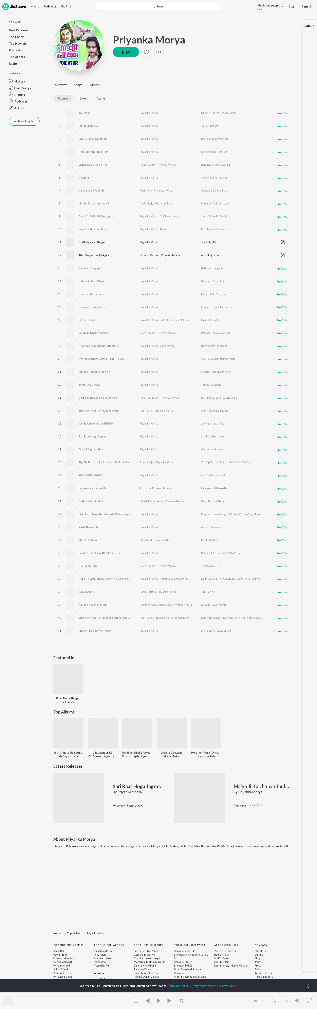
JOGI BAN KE (86, 591)
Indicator (84, 112)
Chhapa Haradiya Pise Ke (94, 371)
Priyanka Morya (149, 40)
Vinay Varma (167, 345)
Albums (95, 85)
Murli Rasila (146, 540)
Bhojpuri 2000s (183, 961)
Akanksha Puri (102, 965)
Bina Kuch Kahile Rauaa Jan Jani (98, 410)
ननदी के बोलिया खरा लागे (90, 475)
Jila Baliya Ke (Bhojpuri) (93, 242)
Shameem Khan (103, 958)
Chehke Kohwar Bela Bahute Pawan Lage (104, 514)
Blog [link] (257, 958)
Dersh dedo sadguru (91, 294)
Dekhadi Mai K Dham (91, 281)
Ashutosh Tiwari (63, 973)
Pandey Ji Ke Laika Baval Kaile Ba (99, 553)
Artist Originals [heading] (226, 945)
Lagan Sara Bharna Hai (92, 164)
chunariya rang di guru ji (93, 307)
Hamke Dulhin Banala (146, 976)
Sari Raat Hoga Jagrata (92, 436)
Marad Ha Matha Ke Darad (150, 961)
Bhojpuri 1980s (183, 965)
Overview (60, 85)
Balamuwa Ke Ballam (146, 965)
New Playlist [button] (24, 121)
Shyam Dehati (183, 617)
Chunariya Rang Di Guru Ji (216, 307)
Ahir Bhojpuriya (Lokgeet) (94, 255)
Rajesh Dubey (148, 164)
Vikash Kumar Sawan (152, 501)
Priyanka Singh (62, 965)
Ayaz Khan (100, 954)
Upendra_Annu (148, 604)
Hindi (260, 9)
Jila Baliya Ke (208, 242)
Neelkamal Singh (63, 961)
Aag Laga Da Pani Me (91, 190)
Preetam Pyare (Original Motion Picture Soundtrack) (232, 514)
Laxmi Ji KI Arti (87, 320)
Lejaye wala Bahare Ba (92, 488)
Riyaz (163, 229)
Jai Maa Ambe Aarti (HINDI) (95, 423)
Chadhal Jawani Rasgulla (148, 958)
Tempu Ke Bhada (89, 384)
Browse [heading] (99, 973)
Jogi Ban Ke (208, 591)
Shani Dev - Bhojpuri (68, 698)
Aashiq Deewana (211, 527)
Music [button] (35, 6)
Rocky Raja (146, 190)
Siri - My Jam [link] (221, 961)
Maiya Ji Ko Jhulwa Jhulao (94, 630)
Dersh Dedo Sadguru (213, 294)
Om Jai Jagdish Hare (91, 449)
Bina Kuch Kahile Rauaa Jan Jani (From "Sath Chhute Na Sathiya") (119, 617)
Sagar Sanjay (147, 462)
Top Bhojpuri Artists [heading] (68, 945)
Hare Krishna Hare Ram (93, 151)
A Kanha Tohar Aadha (214, 177)
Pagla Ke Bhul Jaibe (90, 501)
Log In (293, 6)
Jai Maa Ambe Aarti (212, 423)
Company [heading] (261, 945)
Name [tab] (101, 98)
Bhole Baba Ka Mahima (92, 138)
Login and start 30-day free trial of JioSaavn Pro (202, 986)
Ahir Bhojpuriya (210, 255)
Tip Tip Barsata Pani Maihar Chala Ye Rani (104, 462)
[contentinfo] (171, 973)
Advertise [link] (260, 969)
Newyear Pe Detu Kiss (214, 345)
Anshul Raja (146, 203)
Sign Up (307, 6)
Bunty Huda (166, 320)
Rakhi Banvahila (88, 527)
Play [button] (126, 52)
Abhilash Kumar (169, 216)
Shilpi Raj (58, 951)
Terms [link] (258, 973)
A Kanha (83, 177)
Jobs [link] (257, 961)
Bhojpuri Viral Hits (184, 951)
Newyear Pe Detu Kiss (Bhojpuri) (99, 345)
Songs (78, 85)
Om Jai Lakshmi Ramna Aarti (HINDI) (101, 358)
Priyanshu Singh (62, 976)
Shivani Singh (61, 969)
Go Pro (66, 6)
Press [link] (258, 965)
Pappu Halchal (148, 591)
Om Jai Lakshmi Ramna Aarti (218, 358)
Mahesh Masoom (150, 255)
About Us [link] (260, 951)
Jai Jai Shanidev (88, 125)
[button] (269, 7)
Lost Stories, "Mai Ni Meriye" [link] (231, 965)
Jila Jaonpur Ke (88, 565)
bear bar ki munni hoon (93, 229)
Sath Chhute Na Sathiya (215, 216)
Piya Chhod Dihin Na (146, 973)
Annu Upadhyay (103, 951)
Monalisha (100, 961)
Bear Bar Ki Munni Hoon (215, 229)
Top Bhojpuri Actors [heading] (109, 945)
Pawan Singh (60, 954)
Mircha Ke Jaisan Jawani (93, 203)
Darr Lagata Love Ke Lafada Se (97, 397)
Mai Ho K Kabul (88, 540)
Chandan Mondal (193, 320)
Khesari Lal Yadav (63, 958)
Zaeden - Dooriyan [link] (225, 951)
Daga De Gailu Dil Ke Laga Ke (96, 216)
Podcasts (49, 6)
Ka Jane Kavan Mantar (92, 604)
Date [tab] (82, 98)
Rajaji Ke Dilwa (142, 969)
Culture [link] (259, 954)
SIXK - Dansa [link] (221, 958)
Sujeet (178, 320)
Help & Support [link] (264, 976)
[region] (171, 933)
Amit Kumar (146, 410)
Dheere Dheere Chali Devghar (218, 112)
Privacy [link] (269, 973)
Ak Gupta (145, 488)
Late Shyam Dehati (190, 578)
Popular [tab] (63, 98)
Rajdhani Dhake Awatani (215, 164)
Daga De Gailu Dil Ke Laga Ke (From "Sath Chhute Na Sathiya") (117, 578)
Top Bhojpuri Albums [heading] (149, 945)
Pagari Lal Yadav (149, 397)
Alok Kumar (165, 604)
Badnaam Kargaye (89, 268)
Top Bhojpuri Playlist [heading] (189, 945)
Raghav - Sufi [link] (221, 954)
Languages (268, 5)
